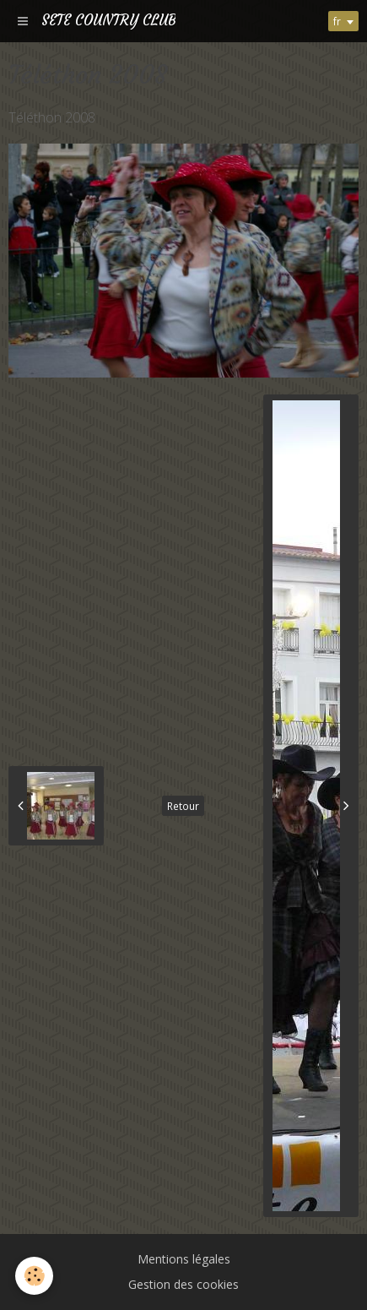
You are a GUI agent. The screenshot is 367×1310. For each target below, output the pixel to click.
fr (337, 21)
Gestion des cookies (183, 1284)
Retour (183, 806)
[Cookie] (34, 1276)
